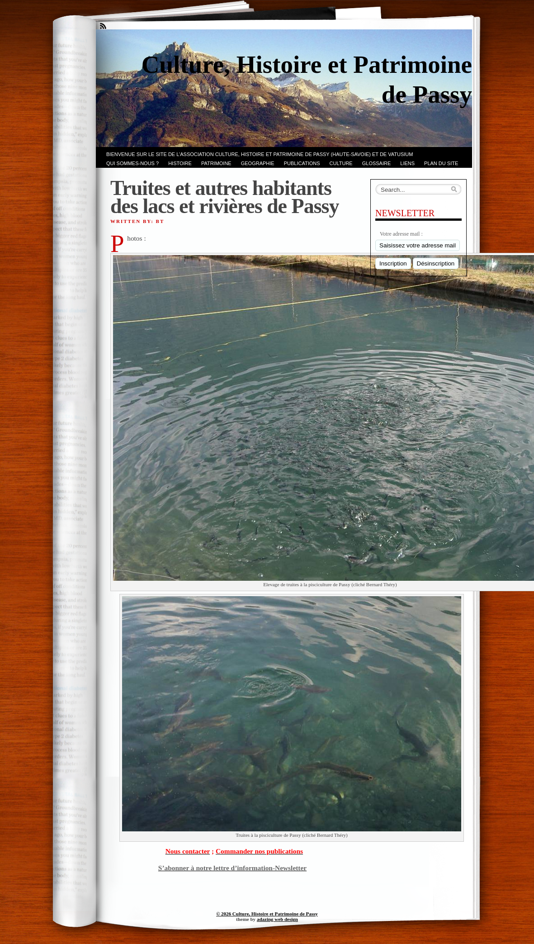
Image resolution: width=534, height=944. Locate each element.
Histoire (180, 163)
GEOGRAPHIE (257, 163)
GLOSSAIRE (376, 163)
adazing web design (277, 919)
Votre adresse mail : (401, 234)
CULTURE (341, 163)
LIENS (407, 163)
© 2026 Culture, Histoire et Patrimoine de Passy (267, 913)
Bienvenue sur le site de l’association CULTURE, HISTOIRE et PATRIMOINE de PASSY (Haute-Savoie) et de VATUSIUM (259, 154)
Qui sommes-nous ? (132, 163)
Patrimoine (216, 163)
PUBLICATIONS (302, 163)
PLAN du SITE (441, 163)
